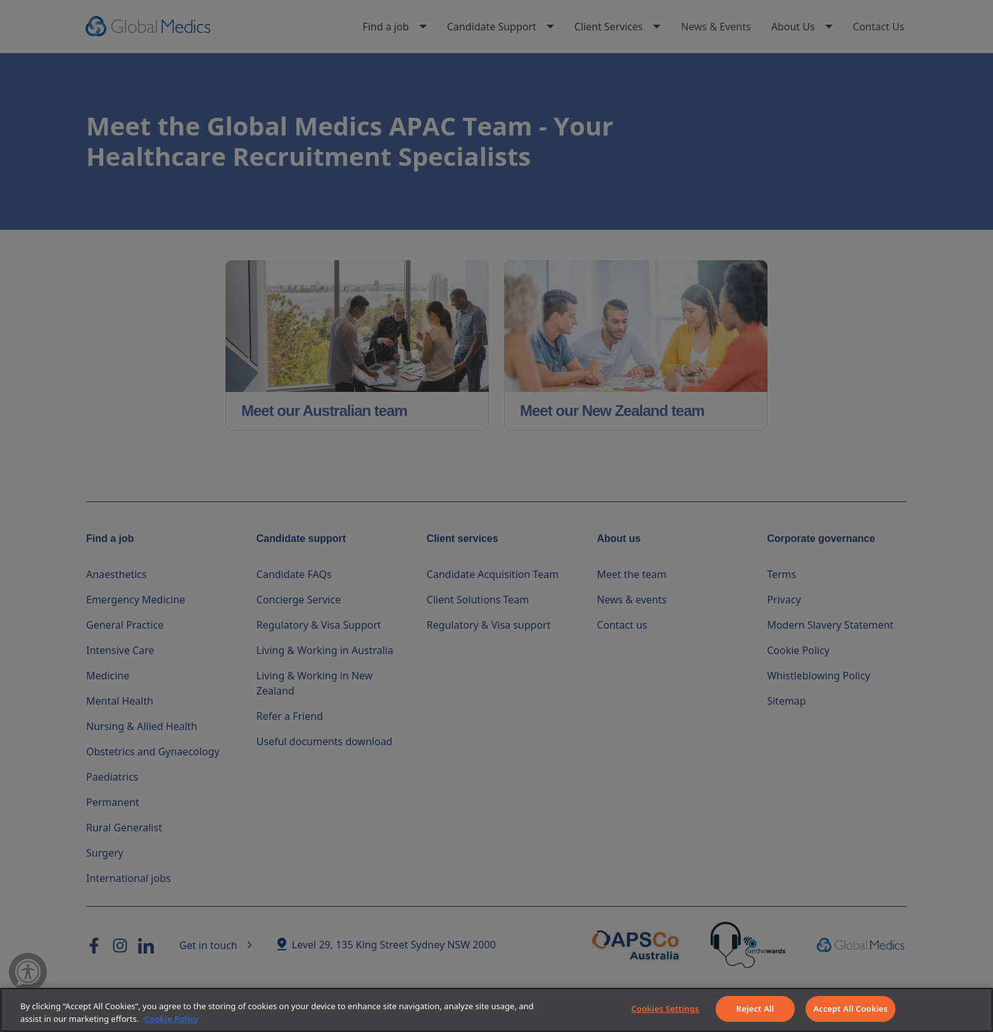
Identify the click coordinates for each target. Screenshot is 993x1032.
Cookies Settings (665, 1008)
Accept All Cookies (850, 1008)
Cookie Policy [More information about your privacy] (171, 1018)
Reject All (756, 1008)
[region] (496, 1010)
